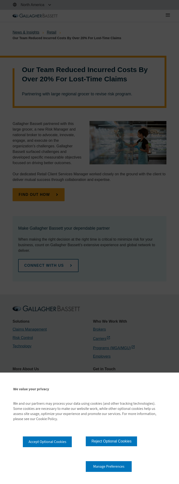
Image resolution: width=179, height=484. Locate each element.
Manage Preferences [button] (108, 466)
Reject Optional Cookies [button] (111, 441)
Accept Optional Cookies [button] (47, 441)
